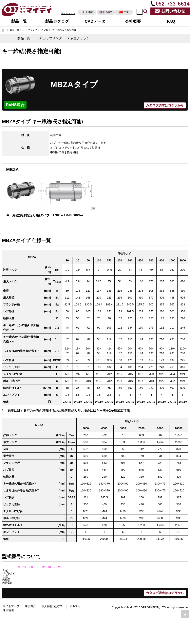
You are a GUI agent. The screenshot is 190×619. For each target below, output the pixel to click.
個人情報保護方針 (53, 606)
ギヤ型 (44, 30)
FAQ (171, 21)
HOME (3, 30)
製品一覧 (19, 21)
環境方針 (30, 606)
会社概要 (133, 21)
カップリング (30, 30)
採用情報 (8, 610)
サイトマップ (68, 13)
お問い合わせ (170, 11)
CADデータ (95, 21)
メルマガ (74, 606)
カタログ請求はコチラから (165, 105)
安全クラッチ (79, 38)
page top (185, 614)
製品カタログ (57, 21)
